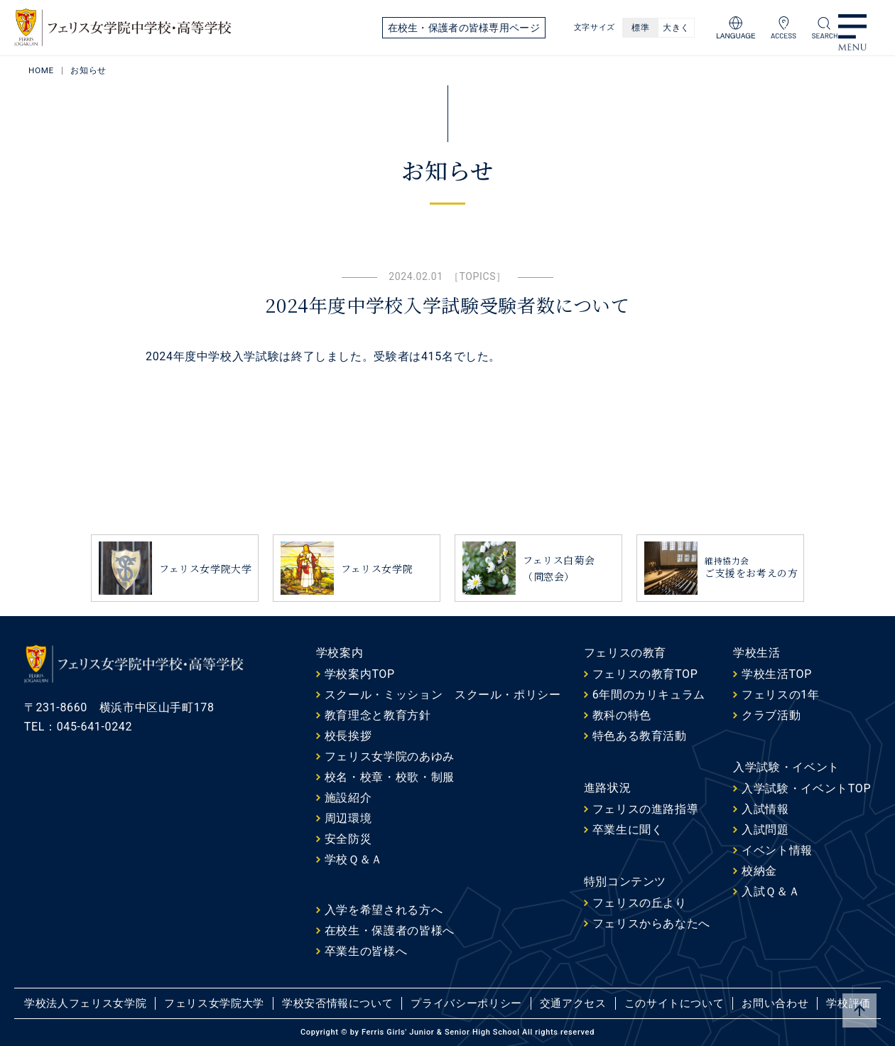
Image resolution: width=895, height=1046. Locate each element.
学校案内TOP (360, 674)
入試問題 (765, 829)
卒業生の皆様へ (366, 951)
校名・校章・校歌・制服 (390, 777)
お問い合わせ (775, 1003)
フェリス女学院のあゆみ (390, 756)
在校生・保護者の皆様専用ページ (464, 27)
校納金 (759, 871)
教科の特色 (621, 715)
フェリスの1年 (780, 694)
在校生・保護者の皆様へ (390, 930)
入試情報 (765, 809)
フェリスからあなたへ (651, 923)
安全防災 (348, 839)
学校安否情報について (337, 1003)
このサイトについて (674, 1003)
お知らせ (89, 70)
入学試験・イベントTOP (806, 788)
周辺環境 (348, 818)
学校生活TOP (777, 674)
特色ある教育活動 (639, 736)
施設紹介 (348, 797)
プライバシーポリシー (466, 1003)
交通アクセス (573, 1003)
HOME (41, 70)
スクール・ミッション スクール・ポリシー (443, 694)
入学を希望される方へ (384, 910)
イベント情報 (777, 850)
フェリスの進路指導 (645, 809)
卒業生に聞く (627, 829)
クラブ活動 (771, 715)
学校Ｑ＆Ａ (354, 859)
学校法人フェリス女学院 (85, 1003)
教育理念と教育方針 (378, 715)
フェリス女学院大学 (214, 1003)
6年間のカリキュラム (648, 694)
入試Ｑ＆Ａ (771, 891)
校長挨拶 (348, 736)
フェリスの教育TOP (645, 674)
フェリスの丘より (639, 903)
